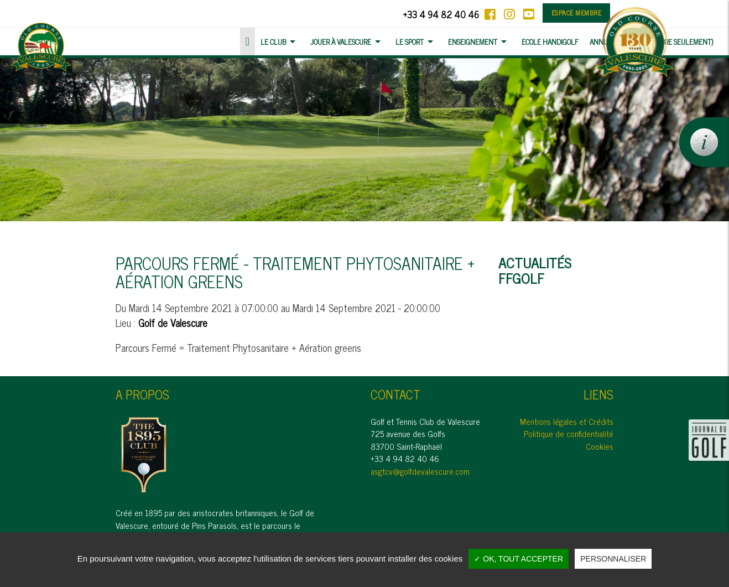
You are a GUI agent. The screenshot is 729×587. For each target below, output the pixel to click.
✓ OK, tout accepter (518, 558)
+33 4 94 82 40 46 (441, 14)
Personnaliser (613, 558)
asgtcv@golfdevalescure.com (420, 471)
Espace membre (576, 12)
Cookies (599, 446)
